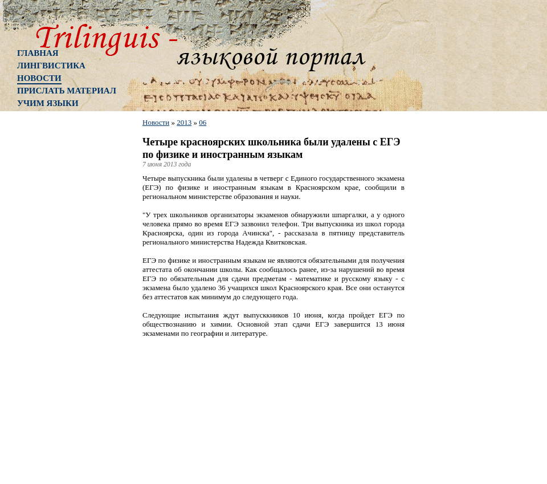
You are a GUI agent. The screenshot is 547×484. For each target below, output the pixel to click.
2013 (184, 122)
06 (202, 122)
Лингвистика (51, 65)
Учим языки (48, 103)
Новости (39, 78)
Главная (38, 53)
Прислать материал (66, 90)
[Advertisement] (62, 299)
